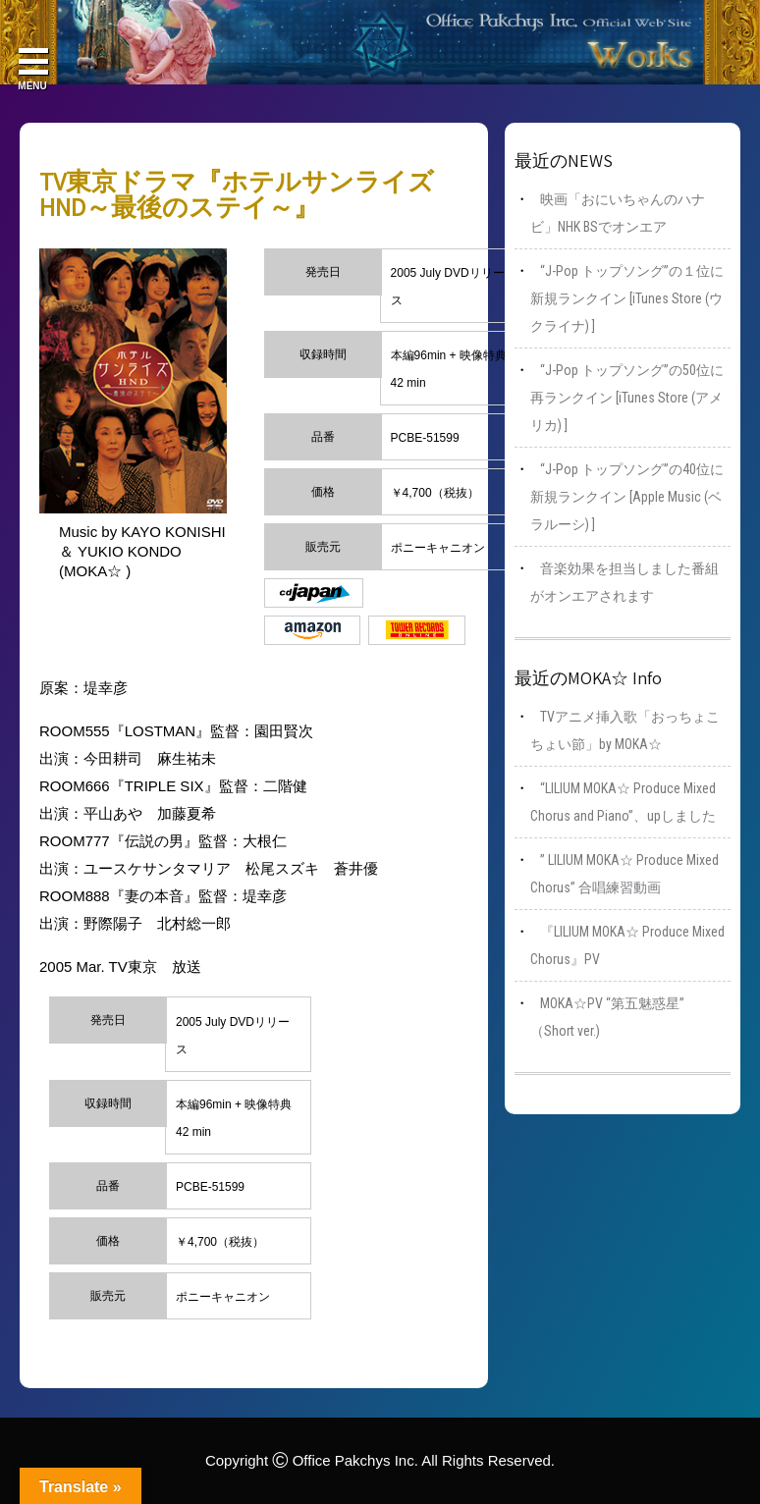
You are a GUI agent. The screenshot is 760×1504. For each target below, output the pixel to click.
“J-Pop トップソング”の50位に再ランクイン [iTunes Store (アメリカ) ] (627, 397)
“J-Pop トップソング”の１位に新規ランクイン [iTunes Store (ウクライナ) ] (627, 298)
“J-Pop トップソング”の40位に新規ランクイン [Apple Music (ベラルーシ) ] (627, 496)
